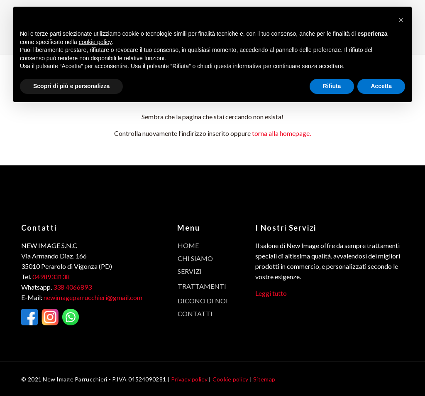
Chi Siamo (195, 258)
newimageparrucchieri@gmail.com (93, 297)
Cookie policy (230, 379)
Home (188, 245)
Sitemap (264, 379)
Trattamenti (202, 286)
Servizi (190, 271)
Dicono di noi (203, 301)
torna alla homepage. (281, 133)
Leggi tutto (271, 293)
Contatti (195, 313)
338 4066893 (72, 287)
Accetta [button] (381, 86)
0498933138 (51, 276)
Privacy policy (189, 379)
